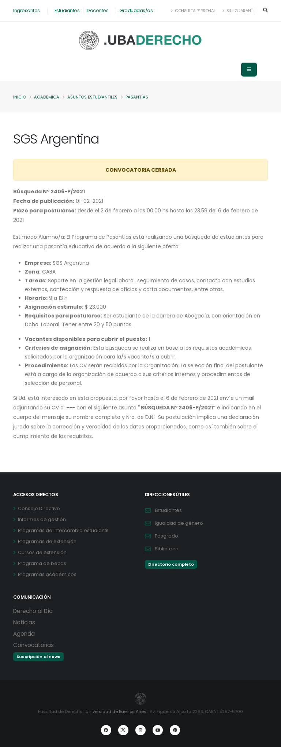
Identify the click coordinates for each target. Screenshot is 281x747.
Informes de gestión (42, 519)
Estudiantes (67, 10)
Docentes (97, 10)
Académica (46, 97)
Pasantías (136, 97)
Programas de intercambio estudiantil (63, 530)
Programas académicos (47, 574)
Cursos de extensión (42, 552)
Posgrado (166, 536)
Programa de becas (42, 563)
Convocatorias (33, 645)
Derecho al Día (33, 611)
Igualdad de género (179, 523)
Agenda (24, 634)
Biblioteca (167, 549)
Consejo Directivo (39, 508)
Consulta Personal (193, 11)
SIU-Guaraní (237, 11)
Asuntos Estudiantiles (92, 97)
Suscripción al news (38, 656)
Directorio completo (171, 564)
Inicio (19, 97)
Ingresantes (26, 10)
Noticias (24, 622)
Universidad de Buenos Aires (116, 711)
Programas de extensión (47, 541)
